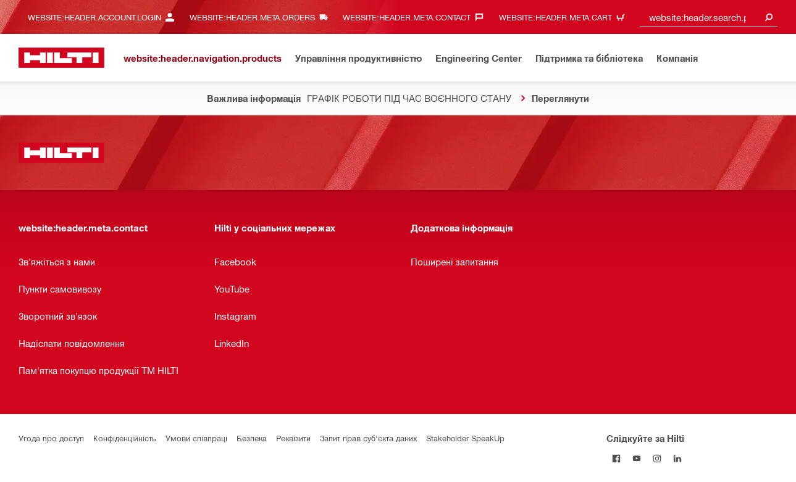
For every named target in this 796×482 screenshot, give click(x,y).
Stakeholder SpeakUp (465, 438)
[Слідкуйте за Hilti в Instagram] (657, 458)
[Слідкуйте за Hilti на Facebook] (616, 458)
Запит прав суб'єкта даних (368, 438)
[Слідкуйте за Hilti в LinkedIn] (678, 458)
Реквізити (293, 438)
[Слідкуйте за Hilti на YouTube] (637, 458)
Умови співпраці (196, 438)
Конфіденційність (124, 438)
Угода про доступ (51, 438)
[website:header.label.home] (61, 58)
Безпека (252, 438)
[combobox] (708, 17)
